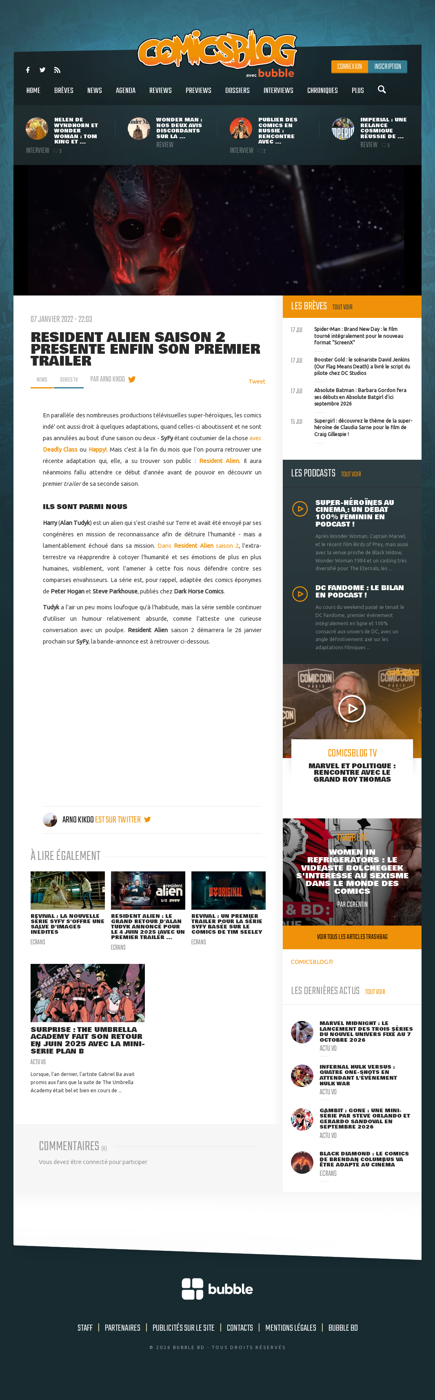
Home (33, 95)
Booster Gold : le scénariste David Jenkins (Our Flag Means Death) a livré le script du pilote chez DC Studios (350, 365)
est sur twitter (123, 820)
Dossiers (237, 95)
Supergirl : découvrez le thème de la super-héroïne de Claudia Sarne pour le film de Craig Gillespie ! (351, 427)
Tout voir (343, 307)
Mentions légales (290, 1349)
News (94, 95)
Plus (358, 95)
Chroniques (322, 95)
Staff (85, 1349)
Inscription (387, 67)
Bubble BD (343, 1349)
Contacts (240, 1349)
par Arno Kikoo (114, 379)
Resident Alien (219, 460)
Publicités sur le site (184, 1349)
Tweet (257, 381)
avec (255, 437)
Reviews (160, 95)
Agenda (125, 95)
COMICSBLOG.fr (312, 961)
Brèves (63, 95)
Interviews (278, 95)
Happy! (98, 449)
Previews (198, 95)
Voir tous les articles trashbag (352, 937)
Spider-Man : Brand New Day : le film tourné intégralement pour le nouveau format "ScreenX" (347, 335)
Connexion (349, 67)
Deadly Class (60, 449)
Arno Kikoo (69, 820)
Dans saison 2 (198, 545)
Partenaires (122, 1349)
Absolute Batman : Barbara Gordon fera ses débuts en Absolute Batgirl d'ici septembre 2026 (348, 396)
